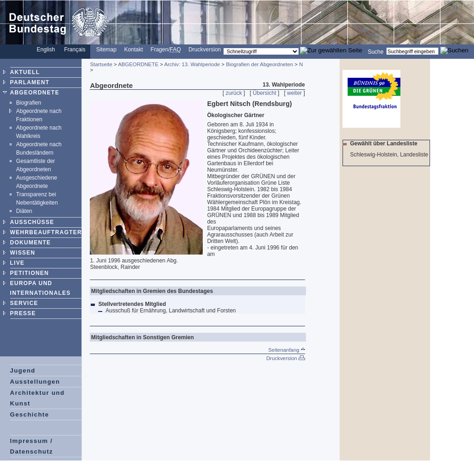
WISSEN (23, 252)
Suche (375, 51)
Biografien (28, 103)
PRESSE (23, 313)
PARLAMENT (30, 82)
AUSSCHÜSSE (32, 222)
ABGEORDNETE (35, 92)
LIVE (17, 263)
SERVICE (24, 303)
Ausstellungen (35, 381)
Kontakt (133, 49)
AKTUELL (25, 72)
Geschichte (29, 414)
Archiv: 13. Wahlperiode (192, 64)
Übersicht (264, 93)
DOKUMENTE (30, 242)
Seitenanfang (286, 350)
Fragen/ (165, 49)
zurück (233, 93)
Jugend (23, 370)
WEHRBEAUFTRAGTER (46, 232)
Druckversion (204, 49)
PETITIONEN (29, 273)
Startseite (101, 64)
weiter (294, 93)
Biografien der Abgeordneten (259, 64)
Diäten (24, 211)
